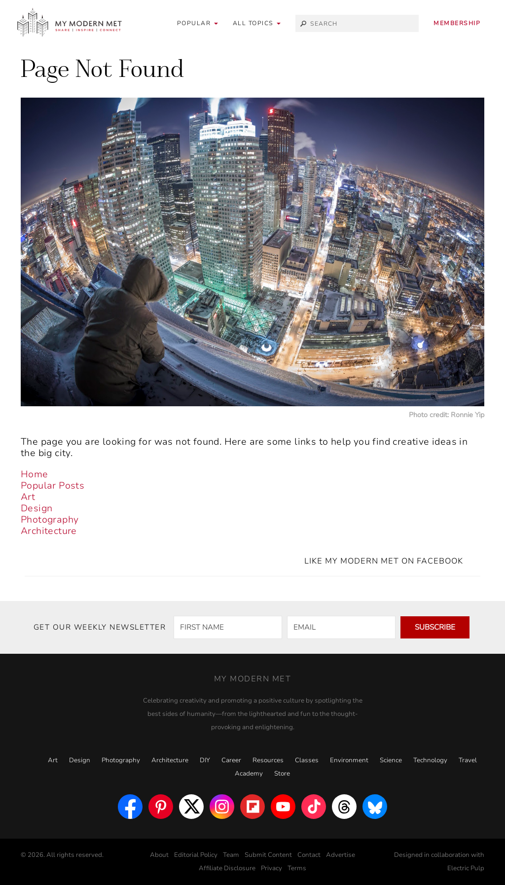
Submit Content (268, 854)
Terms (297, 868)
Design (36, 508)
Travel (468, 760)
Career (231, 760)
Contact (309, 854)
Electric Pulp (465, 868)
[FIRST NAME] (228, 627)
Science (391, 760)
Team (231, 854)
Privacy (271, 868)
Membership (456, 23)
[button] (257, 23)
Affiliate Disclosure (227, 868)
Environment (349, 760)
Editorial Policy (195, 854)
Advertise (340, 854)
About (159, 854)
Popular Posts (52, 485)
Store (282, 773)
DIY (205, 760)
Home (34, 474)
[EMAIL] (341, 627)
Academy (249, 773)
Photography (49, 519)
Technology (430, 760)
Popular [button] (197, 23)
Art (28, 497)
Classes (307, 760)
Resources (268, 760)
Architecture (49, 531)
